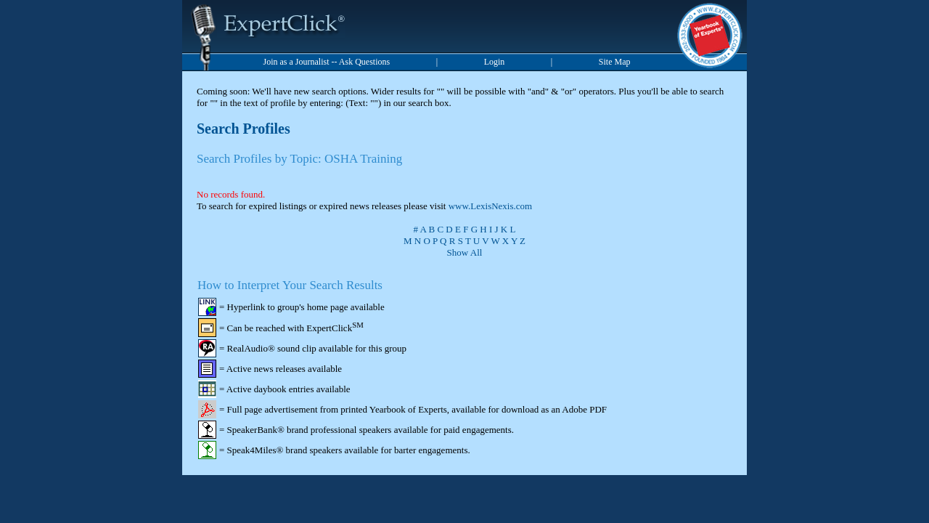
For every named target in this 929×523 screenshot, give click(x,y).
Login (494, 62)
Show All (465, 252)
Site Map (615, 62)
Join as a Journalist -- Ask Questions (326, 62)
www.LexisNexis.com (490, 205)
